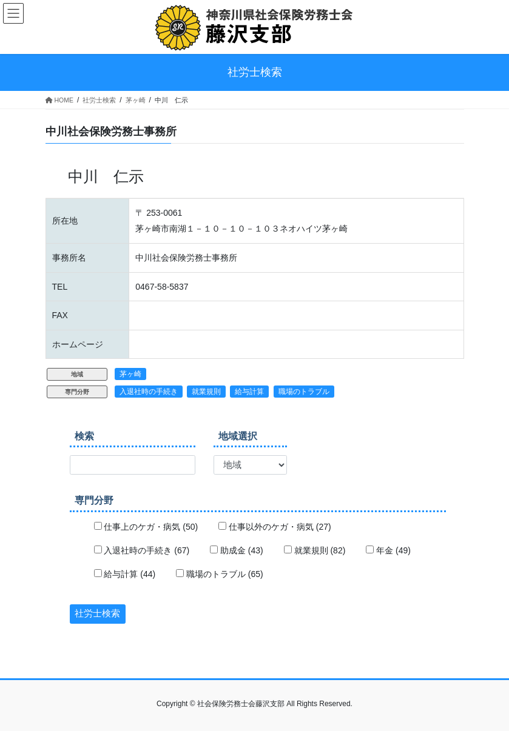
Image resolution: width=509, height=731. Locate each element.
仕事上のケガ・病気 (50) (146, 527)
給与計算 (249, 391)
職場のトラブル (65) (219, 574)
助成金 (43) (236, 550)
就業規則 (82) (315, 550)
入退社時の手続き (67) (142, 550)
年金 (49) (388, 550)
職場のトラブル (303, 391)
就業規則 (206, 391)
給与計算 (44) (125, 574)
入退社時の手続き (149, 391)
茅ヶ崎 (130, 374)
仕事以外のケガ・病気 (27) (274, 527)
